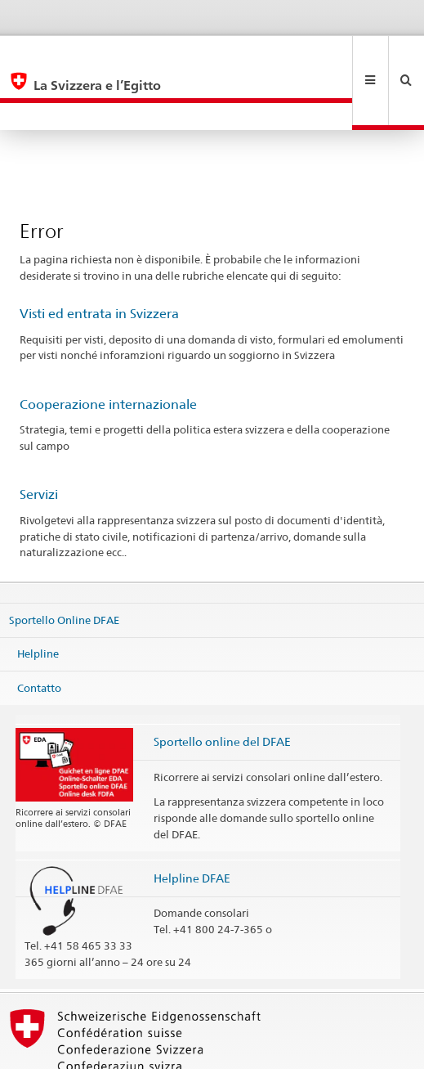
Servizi (39, 439)
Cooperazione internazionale (108, 349)
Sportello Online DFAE (64, 564)
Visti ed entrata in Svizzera (99, 259)
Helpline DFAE (192, 823)
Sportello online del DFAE (222, 687)
